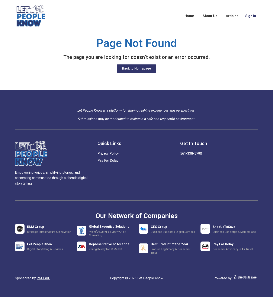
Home (189, 16)
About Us (210, 16)
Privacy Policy (108, 153)
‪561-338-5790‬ (191, 153)
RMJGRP (43, 278)
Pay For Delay (107, 161)
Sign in (250, 16)
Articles (232, 16)
